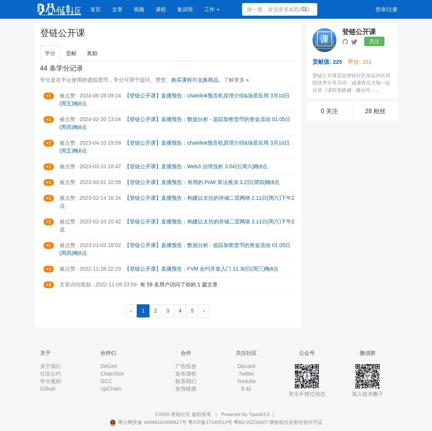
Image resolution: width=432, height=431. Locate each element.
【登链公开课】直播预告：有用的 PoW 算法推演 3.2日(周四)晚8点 (202, 182)
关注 (374, 41)
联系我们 (185, 381)
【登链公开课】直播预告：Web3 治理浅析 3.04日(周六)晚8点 (196, 166)
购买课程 (181, 80)
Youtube (246, 381)
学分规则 (50, 381)
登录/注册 (386, 9)
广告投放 (185, 366)
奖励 (92, 53)
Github (47, 389)
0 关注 (329, 111)
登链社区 (181, 414)
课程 (160, 9)
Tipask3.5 (259, 414)
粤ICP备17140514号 (210, 422)
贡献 (71, 53)
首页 (95, 9)
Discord (246, 366)
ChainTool (112, 374)
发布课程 (185, 374)
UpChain (110, 389)
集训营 (185, 9)
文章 (117, 9)
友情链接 (185, 389)
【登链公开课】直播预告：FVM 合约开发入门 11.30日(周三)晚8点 (201, 269)
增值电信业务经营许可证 (296, 422)
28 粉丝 (375, 111)
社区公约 (50, 374)
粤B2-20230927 (251, 422)
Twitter (246, 374)
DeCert (108, 366)
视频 (139, 9)
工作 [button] (212, 9)
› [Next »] (204, 311)
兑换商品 (207, 80)
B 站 (246, 389)
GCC (106, 381)
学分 (50, 53)
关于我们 (50, 366)
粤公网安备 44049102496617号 (148, 422)
